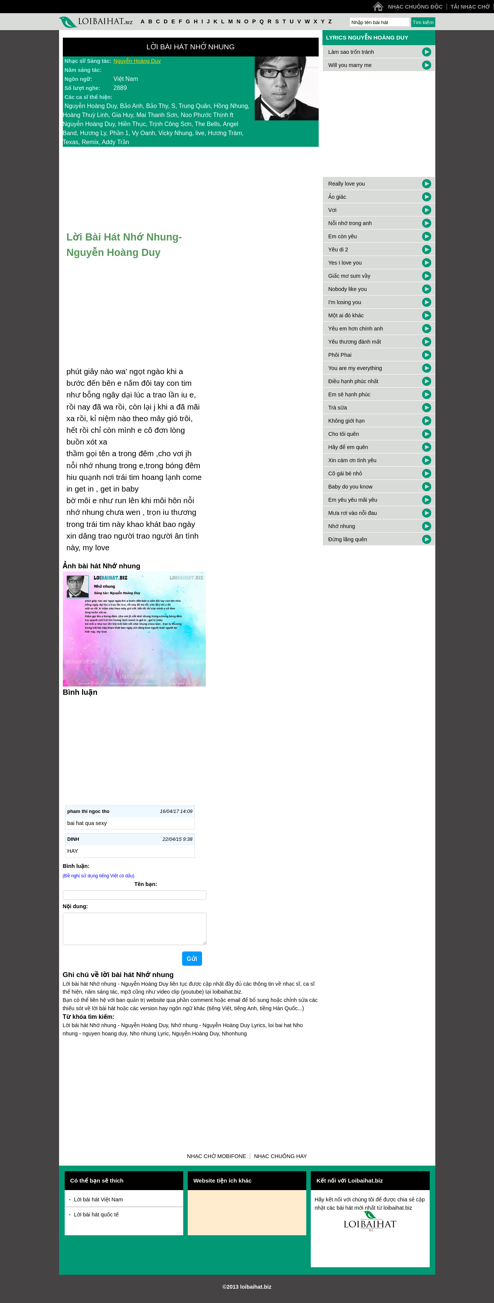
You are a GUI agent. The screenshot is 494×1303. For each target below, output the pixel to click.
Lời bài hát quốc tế (96, 1221)
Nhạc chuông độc (415, 7)
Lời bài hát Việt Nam (98, 1206)
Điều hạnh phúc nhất (353, 381)
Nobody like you (347, 289)
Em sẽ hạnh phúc (349, 394)
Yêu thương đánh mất (354, 342)
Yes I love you (345, 263)
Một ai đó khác (346, 315)
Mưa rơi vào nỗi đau (352, 513)
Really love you (346, 184)
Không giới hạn (346, 421)
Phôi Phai (340, 355)
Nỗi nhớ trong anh (350, 223)
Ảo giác (337, 197)
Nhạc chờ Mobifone (216, 1162)
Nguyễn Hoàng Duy (137, 61)
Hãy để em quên (348, 447)
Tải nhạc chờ (470, 7)
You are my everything (355, 368)
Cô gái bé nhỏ (345, 473)
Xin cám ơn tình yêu (352, 460)
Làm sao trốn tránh (351, 52)
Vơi (332, 210)
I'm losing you (345, 302)
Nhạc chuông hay (280, 1162)
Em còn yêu (342, 236)
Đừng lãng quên (347, 539)
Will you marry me (350, 65)
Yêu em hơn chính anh (355, 329)
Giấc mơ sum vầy (349, 276)
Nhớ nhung (341, 526)
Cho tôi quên (343, 434)
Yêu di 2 (338, 250)
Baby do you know (350, 487)
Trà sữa (337, 408)
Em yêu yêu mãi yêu (352, 500)
